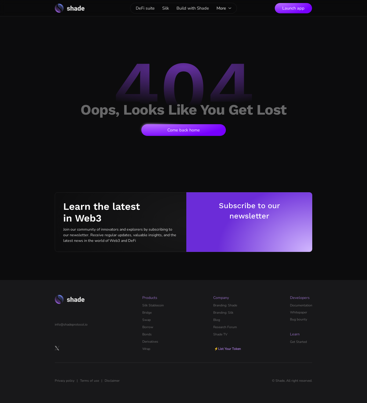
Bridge (147, 312)
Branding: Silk (223, 312)
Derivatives (150, 341)
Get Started (298, 342)
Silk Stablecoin (153, 305)
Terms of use (89, 380)
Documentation (301, 305)
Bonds (147, 334)
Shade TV (220, 334)
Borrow (147, 327)
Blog (216, 320)
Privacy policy (64, 380)
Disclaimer (112, 380)
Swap (146, 320)
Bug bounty (298, 319)
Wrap (146, 349)
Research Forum (225, 327)
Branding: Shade (225, 305)
